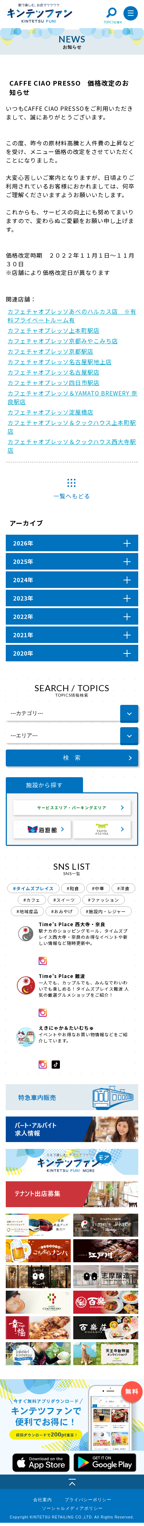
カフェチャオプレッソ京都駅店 (50, 351)
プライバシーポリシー (88, 1502)
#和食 (73, 891)
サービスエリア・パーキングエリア (72, 809)
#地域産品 (27, 914)
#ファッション (103, 903)
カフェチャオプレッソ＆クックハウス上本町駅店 (72, 426)
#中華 (98, 891)
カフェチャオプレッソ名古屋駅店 (54, 372)
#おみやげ (62, 914)
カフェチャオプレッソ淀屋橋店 (50, 412)
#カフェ (31, 903)
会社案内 (42, 1502)
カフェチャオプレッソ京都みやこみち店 (63, 340)
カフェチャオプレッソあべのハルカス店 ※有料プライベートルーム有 (72, 315)
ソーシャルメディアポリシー (72, 1511)
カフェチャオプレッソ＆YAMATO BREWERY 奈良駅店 (73, 397)
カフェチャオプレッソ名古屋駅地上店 (60, 361)
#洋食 (123, 891)
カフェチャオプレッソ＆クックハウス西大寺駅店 (72, 445)
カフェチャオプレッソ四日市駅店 (54, 382)
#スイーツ (64, 903)
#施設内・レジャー (106, 914)
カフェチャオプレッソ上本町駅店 (54, 330)
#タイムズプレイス (33, 891)
